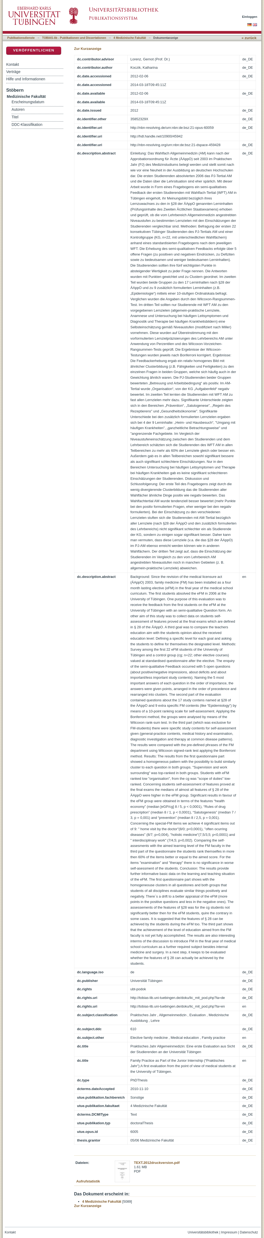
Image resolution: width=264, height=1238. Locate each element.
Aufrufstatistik (88, 1181)
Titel (15, 117)
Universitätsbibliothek (203, 1232)
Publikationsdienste (21, 37)
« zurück (249, 38)
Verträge (13, 72)
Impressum (229, 1232)
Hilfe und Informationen (25, 79)
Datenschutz (249, 1232)
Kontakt (12, 64)
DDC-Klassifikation (27, 125)
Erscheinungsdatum (28, 102)
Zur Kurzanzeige (87, 49)
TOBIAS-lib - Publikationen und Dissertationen (74, 37)
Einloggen (250, 16)
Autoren (18, 110)
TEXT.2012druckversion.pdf (157, 1163)
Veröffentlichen (33, 50)
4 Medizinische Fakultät (129, 37)
